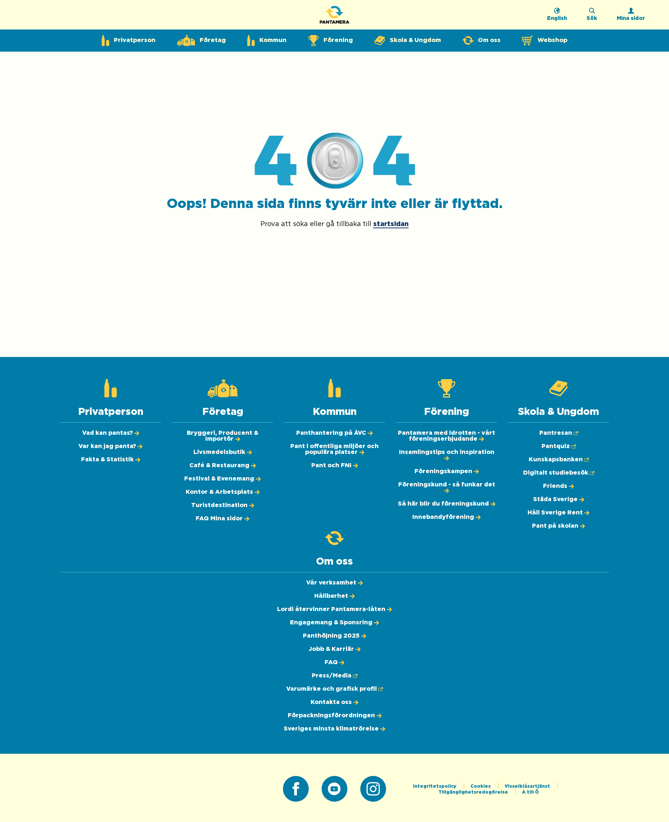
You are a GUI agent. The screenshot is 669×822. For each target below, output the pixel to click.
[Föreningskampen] (446, 471)
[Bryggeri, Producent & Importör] (222, 436)
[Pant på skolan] (558, 526)
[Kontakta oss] (334, 702)
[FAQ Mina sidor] (222, 518)
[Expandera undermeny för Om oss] (481, 41)
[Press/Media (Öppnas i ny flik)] (334, 676)
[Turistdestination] (222, 505)
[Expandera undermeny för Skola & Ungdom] (407, 41)
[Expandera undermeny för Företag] (201, 41)
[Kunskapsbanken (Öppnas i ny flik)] (559, 459)
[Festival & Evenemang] (222, 479)
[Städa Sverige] (558, 499)
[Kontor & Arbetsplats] (223, 492)
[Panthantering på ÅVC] (334, 433)
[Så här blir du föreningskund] (446, 504)
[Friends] (558, 486)
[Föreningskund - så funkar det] (446, 487)
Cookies (481, 786)
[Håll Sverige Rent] (558, 513)
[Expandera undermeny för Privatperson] (128, 41)
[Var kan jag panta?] (110, 446)
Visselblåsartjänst (528, 786)
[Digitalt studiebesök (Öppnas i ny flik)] (558, 473)
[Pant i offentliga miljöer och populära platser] (334, 449)
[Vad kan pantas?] (110, 433)
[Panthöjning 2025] (334, 636)
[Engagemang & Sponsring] (334, 622)
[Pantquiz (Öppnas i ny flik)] (559, 446)
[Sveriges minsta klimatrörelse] (334, 729)
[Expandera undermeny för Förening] (330, 41)
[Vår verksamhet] (334, 583)
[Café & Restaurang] (222, 465)
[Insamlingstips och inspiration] (446, 455)
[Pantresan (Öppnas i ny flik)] (558, 433)
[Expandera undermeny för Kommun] (267, 41)
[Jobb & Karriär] (335, 649)
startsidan (391, 224)
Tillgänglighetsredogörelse (473, 792)
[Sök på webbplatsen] (591, 16)
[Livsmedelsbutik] (222, 452)
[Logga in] (631, 16)
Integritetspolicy (435, 786)
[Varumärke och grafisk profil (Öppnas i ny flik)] (334, 689)
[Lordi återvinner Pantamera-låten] (334, 609)
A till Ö (530, 792)
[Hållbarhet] (334, 596)
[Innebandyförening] (446, 517)
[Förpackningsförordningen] (335, 715)
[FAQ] (334, 662)
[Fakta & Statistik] (110, 459)
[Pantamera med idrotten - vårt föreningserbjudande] (446, 436)
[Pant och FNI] (334, 465)
